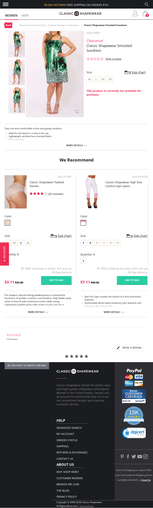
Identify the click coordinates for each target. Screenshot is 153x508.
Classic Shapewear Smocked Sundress (105, 25)
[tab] (129, 348)
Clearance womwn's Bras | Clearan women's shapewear (49, 25)
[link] (135, 433)
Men (25, 15)
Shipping (63, 446)
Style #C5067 (64, 176)
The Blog (63, 490)
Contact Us (65, 458)
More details (74, 145)
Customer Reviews (70, 478)
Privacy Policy (67, 496)
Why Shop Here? (68, 472)
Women (11, 15)
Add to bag (56, 280)
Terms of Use (86, 506)
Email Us (146, 480)
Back (8, 25)
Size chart (139, 72)
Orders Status (67, 440)
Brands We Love (68, 484)
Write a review (113, 58)
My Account (65, 434)
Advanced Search (69, 428)
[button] (4, 254)
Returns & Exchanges (72, 452)
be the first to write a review (26, 365)
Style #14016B (139, 176)
